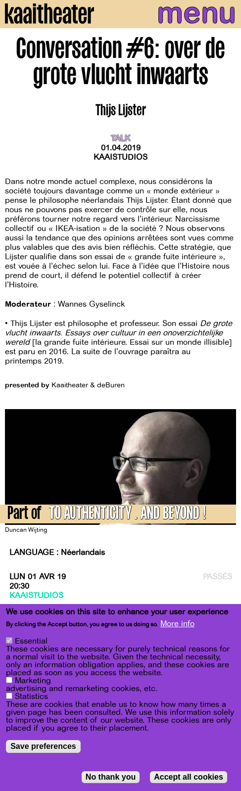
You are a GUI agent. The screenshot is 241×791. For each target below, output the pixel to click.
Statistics (31, 697)
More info (177, 624)
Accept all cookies (188, 777)
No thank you (111, 777)
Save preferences (43, 747)
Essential (31, 642)
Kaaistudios (120, 157)
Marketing (33, 681)
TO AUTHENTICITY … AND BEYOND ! (127, 514)
